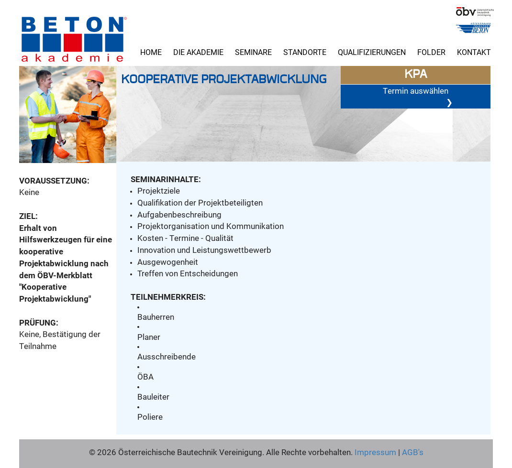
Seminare (253, 52)
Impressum (375, 451)
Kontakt (474, 52)
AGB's (411, 451)
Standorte (304, 52)
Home (151, 52)
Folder (431, 52)
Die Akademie (198, 52)
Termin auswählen (418, 97)
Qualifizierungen (372, 52)
